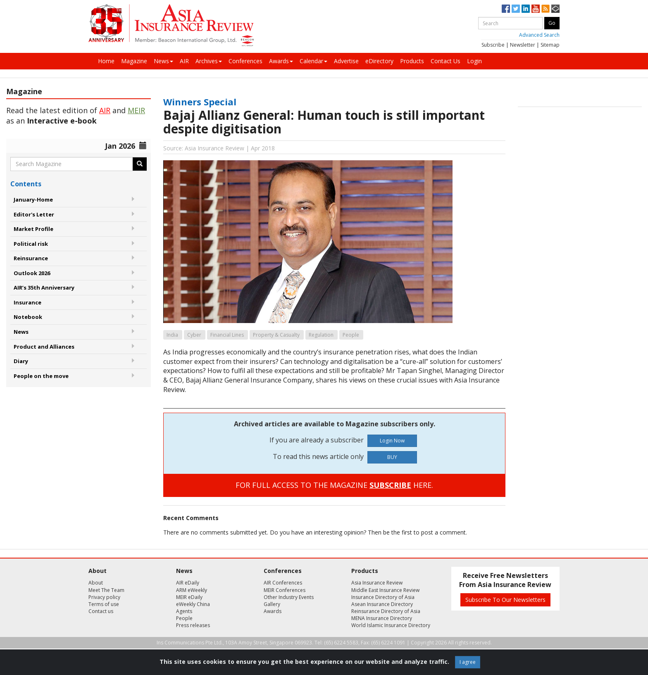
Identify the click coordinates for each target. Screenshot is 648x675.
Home (106, 61)
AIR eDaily (187, 582)
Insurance (27, 302)
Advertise (346, 61)
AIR (184, 61)
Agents (184, 611)
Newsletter (522, 44)
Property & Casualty (276, 334)
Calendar (313, 61)
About (95, 582)
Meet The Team (106, 590)
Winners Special (199, 101)
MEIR (136, 110)
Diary (21, 361)
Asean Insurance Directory (382, 604)
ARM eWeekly (191, 590)
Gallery (272, 604)
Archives (208, 61)
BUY (392, 457)
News (163, 61)
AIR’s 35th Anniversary (44, 287)
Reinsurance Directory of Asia (385, 611)
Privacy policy (104, 597)
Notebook (28, 317)
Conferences (245, 61)
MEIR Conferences (284, 590)
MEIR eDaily (189, 597)
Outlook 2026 (32, 273)
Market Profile (33, 229)
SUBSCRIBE (390, 485)
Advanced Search (539, 34)
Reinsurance (31, 258)
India (172, 334)
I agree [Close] (468, 661)
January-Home (33, 199)
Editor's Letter (34, 214)
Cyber (194, 334)
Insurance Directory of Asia (383, 597)
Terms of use (103, 604)
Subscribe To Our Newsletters (505, 600)
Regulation (321, 334)
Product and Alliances (44, 346)
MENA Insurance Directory (381, 618)
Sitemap (550, 44)
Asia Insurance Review (377, 582)
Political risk (31, 243)
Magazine (134, 61)
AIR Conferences (283, 582)
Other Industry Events (289, 597)
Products (412, 61)
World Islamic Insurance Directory (390, 625)
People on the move (41, 376)
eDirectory (379, 61)
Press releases (193, 625)
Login (474, 61)
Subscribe (493, 44)
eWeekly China (193, 604)
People (351, 334)
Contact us (100, 611)
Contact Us (445, 61)
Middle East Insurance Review (385, 590)
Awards (281, 61)
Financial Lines (227, 334)
